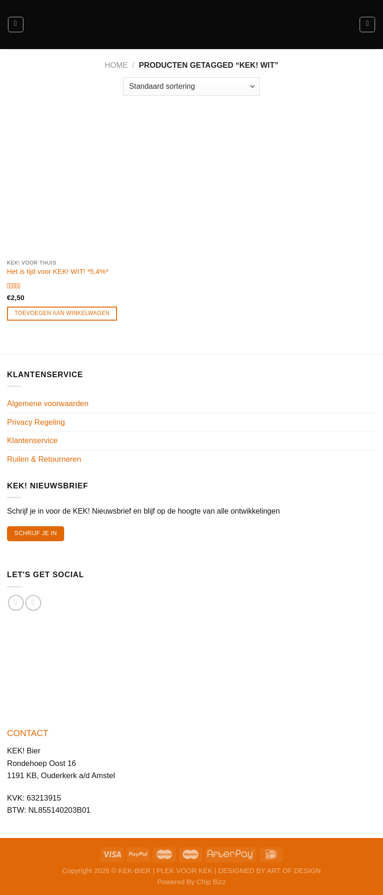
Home (116, 65)
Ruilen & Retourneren (44, 459)
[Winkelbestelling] (191, 86)
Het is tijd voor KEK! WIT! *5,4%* (58, 271)
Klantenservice (32, 440)
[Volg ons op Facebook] (16, 603)
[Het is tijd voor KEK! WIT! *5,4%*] (65, 184)
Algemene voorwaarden (47, 403)
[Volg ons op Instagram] (33, 603)
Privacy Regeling (36, 422)
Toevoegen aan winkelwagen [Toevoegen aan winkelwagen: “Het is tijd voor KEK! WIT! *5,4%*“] (62, 313)
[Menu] (15, 24)
